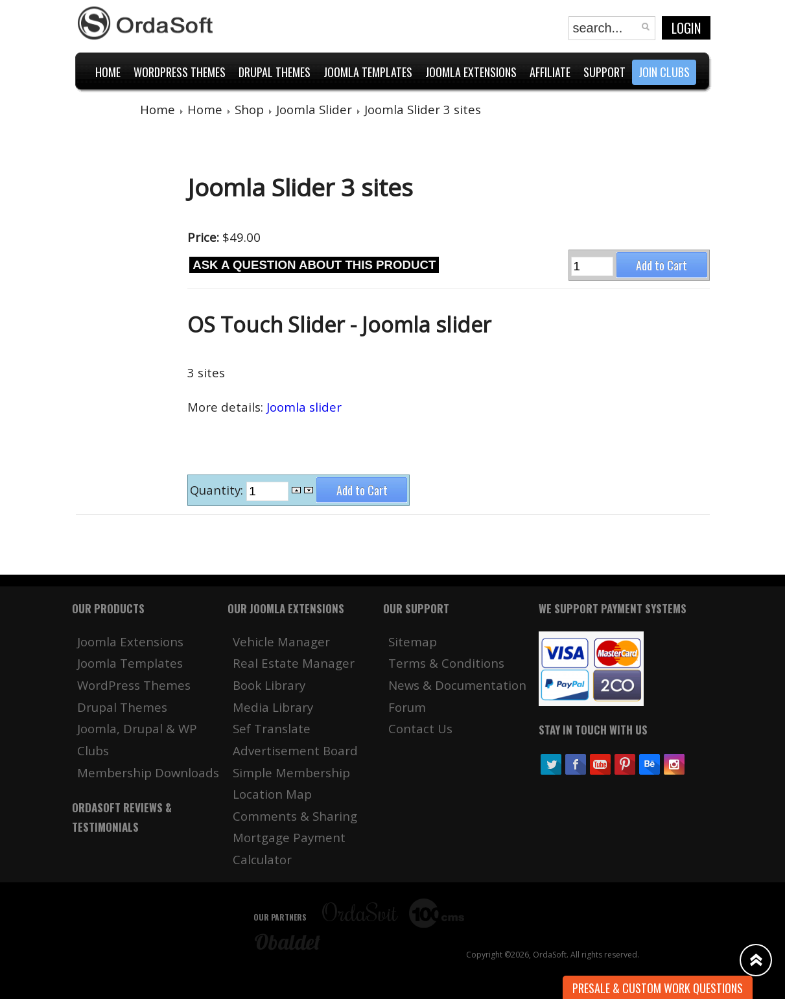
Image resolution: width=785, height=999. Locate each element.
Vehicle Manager (281, 641)
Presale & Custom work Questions (657, 988)
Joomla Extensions (130, 641)
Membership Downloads (148, 772)
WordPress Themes (134, 685)
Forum (407, 707)
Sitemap (412, 641)
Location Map (272, 794)
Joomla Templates (130, 663)
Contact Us (420, 728)
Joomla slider (304, 407)
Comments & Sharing (295, 816)
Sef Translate (271, 728)
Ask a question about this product (314, 265)
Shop (249, 109)
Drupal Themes (122, 707)
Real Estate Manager (294, 663)
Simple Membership (291, 772)
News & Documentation (457, 685)
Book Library (269, 685)
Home (157, 109)
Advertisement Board (295, 750)
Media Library (273, 707)
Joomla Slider (314, 109)
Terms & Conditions (446, 663)
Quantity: (218, 490)
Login (686, 28)
